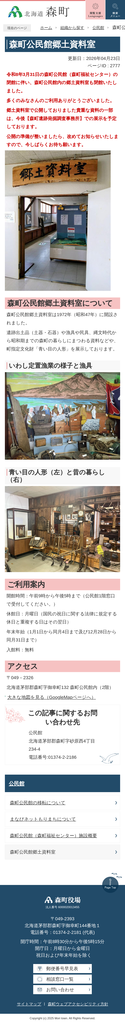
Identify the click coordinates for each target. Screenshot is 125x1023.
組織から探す (72, 27)
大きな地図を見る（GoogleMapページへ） (51, 697)
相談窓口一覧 (60, 979)
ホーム (46, 27)
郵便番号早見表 (62, 968)
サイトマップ (29, 1004)
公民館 (98, 27)
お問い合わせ (60, 989)
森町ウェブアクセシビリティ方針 (78, 1004)
